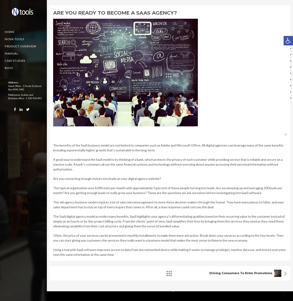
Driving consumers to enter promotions (240, 273)
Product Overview (20, 46)
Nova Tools (14, 39)
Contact (12, 75)
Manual (11, 53)
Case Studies (15, 60)
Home (9, 31)
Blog (9, 67)
